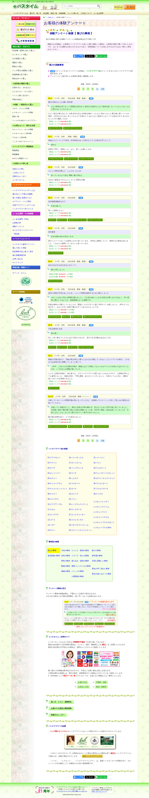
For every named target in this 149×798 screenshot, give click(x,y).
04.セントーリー (54, 473)
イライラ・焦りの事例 (80, 556)
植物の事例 (65, 571)
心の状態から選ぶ (19, 58)
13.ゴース (52, 220)
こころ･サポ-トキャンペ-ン (22, 141)
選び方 (32, 13)
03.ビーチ (66, 316)
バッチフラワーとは (20, 13)
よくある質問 (98, 13)
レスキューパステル (86, 159)
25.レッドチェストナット (92, 316)
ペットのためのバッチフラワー (24, 120)
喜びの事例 (52, 550)
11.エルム (51, 509)
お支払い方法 (83, 687)
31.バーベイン (54, 388)
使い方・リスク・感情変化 (61, 702)
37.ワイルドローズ (55, 281)
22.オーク (72, 489)
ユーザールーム (18, 180)
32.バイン (97, 463)
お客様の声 (16, 223)
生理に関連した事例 (100, 561)
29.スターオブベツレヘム (72, 128)
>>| (102, 89)
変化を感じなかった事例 (101, 574)
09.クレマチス (76, 316)
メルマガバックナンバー (22, 230)
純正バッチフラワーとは (92, 756)
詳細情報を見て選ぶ (20, 74)
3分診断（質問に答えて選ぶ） (24, 50)
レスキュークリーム (56, 253)
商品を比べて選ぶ (19, 78)
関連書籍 (15, 154)
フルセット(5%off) (19, 137)
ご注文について (86, 13)
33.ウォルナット (100, 468)
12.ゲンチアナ (53, 515)
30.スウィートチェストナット (80, 530)
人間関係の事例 (77, 576)
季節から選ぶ (17, 66)
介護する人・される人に (21, 87)
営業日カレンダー (19, 176)
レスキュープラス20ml (102, 527)
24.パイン (72, 499)
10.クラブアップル (55, 504)
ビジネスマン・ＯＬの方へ (22, 91)
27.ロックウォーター (77, 515)
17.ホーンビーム (75, 463)
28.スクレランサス (76, 520)
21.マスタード (74, 483)
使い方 (38, 13)
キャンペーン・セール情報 (22, 129)
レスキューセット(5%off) (22, 133)
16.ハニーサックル (55, 128)
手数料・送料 (101, 682)
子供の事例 (65, 550)
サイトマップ (17, 262)
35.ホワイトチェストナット (104, 478)
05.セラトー (52, 478)
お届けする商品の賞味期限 (61, 708)
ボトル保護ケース (20, 158)
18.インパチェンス (76, 468)
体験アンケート (18, 226)
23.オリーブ (62, 220)
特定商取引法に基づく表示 (22, 251)
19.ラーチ (52, 347)
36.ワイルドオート (75, 426)
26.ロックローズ (75, 509)
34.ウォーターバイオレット (104, 473)
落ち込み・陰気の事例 (80, 561)
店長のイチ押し (18, 169)
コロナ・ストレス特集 (20, 108)
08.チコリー (52, 494)
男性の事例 (65, 561)
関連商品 (15, 150)
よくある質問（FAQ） (21, 219)
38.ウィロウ (98, 494)
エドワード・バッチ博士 (21, 201)
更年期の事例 (97, 556)
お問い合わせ (17, 259)
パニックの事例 (77, 571)
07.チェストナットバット (57, 489)
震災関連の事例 (54, 556)
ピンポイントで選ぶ (20, 54)
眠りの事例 (96, 550)
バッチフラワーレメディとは (23, 190)
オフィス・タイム (19, 273)
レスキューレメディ (56, 159)
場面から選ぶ (17, 62)
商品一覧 (54, 13)
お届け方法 (82, 682)
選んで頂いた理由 (19, 248)
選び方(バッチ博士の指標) (22, 194)
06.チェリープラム (55, 483)
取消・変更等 (101, 687)
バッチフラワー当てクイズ (22, 209)
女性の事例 (65, 556)
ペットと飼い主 (73, 13)
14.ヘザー (51, 525)
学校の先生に (17, 99)
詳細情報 (62, 13)
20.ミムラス (62, 347)
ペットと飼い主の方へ (20, 95)
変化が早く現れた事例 (100, 569)
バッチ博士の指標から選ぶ (22, 70)
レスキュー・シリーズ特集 (22, 112)
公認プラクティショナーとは (23, 205)
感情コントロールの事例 (80, 566)
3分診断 (46, 13)
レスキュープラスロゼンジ (104, 522)
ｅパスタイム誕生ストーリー (23, 244)
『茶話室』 (16, 234)
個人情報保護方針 (19, 255)
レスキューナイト (71, 159)
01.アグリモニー (54, 316)
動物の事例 (65, 566)
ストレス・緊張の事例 (80, 550)
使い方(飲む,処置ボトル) (21, 198)
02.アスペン (52, 463)
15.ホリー (51, 530)
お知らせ (50, 17)
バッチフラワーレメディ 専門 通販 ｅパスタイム (71, 791)
